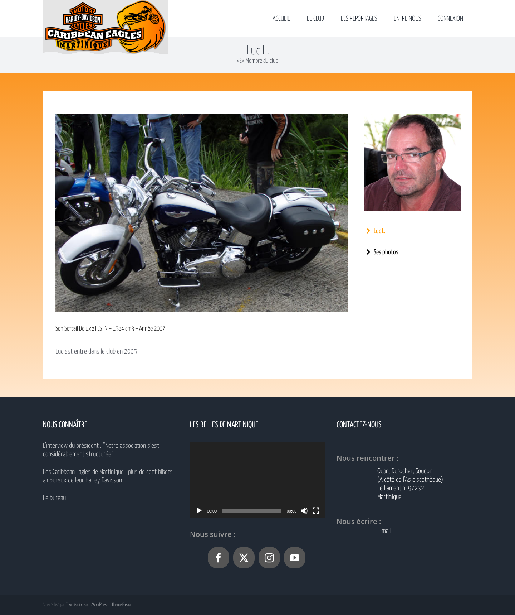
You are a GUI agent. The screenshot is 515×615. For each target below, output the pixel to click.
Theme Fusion (122, 604)
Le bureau (54, 498)
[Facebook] (218, 557)
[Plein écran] (315, 510)
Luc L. (380, 231)
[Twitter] (244, 557)
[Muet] (304, 510)
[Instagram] (269, 557)
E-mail (384, 531)
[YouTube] (294, 557)
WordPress (100, 604)
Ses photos (386, 252)
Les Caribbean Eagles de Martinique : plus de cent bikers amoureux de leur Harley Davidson (108, 476)
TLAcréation (74, 604)
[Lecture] (199, 510)
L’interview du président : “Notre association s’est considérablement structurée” (101, 450)
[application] (257, 480)
